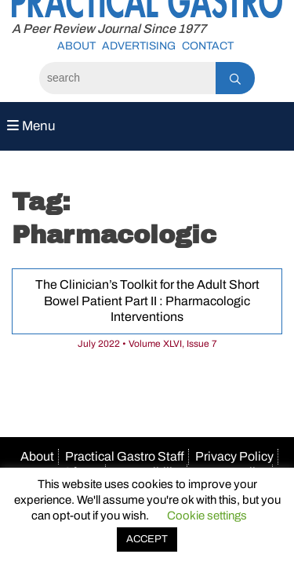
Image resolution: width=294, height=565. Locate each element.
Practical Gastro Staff (124, 456)
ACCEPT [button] (147, 539)
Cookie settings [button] (207, 515)
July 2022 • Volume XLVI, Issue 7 (147, 343)
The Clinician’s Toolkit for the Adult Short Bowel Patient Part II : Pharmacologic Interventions (147, 301)
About (76, 46)
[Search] (127, 78)
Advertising (139, 46)
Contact (208, 46)
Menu (31, 125)
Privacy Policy (234, 456)
